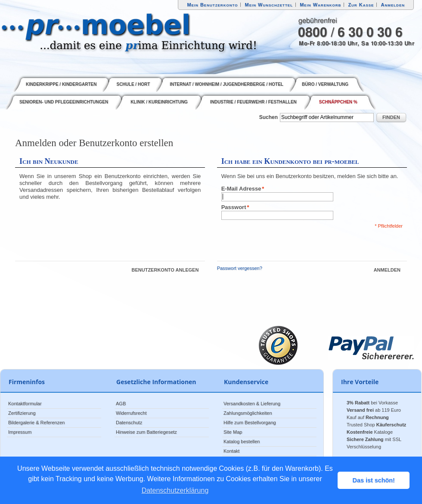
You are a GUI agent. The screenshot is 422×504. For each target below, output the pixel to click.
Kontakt (231, 451)
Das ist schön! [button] (374, 480)
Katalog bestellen (241, 441)
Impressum (19, 432)
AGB (121, 403)
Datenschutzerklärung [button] (175, 490)
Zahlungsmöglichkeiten (247, 413)
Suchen (268, 117)
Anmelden (393, 4)
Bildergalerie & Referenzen (36, 422)
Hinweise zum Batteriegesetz (146, 432)
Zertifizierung (22, 413)
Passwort (233, 207)
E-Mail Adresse (241, 188)
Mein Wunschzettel (269, 4)
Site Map (232, 432)
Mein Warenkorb (320, 4)
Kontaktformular (25, 403)
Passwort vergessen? (239, 268)
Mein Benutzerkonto (212, 4)
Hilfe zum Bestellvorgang (249, 422)
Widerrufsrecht (131, 413)
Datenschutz (129, 422)
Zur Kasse (361, 4)
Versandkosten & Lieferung (251, 403)
